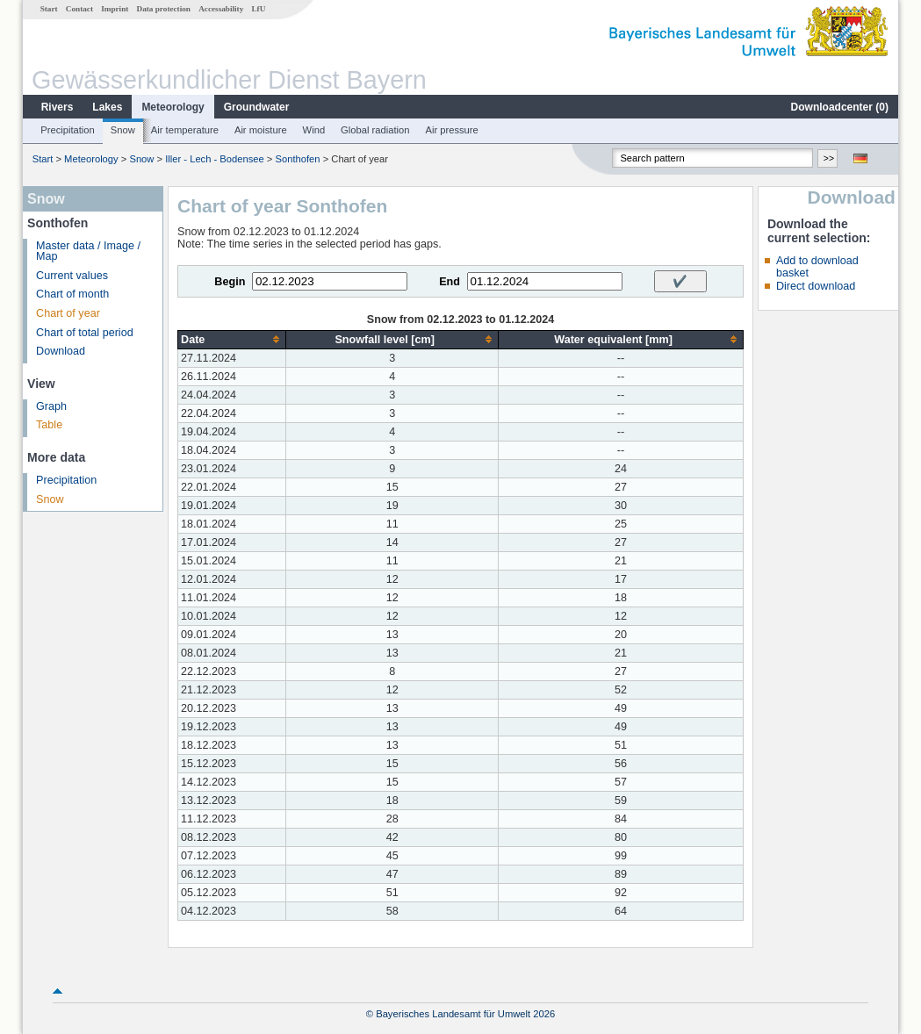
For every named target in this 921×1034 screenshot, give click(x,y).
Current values (72, 275)
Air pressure (451, 130)
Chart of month (72, 294)
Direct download (815, 286)
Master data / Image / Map (88, 251)
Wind (314, 130)
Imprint (114, 8)
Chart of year (68, 313)
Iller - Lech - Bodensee (214, 159)
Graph (51, 406)
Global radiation (375, 130)
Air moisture (260, 130)
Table (49, 425)
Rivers (57, 107)
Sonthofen (298, 159)
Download (60, 351)
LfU (258, 8)
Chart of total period (84, 333)
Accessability (220, 8)
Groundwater (257, 107)
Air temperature (185, 130)
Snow (123, 130)
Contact (79, 8)
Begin (229, 282)
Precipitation (67, 130)
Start (49, 8)
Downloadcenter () (840, 107)
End (449, 282)
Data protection (164, 8)
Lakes (107, 107)
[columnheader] (232, 339)
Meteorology (172, 107)
